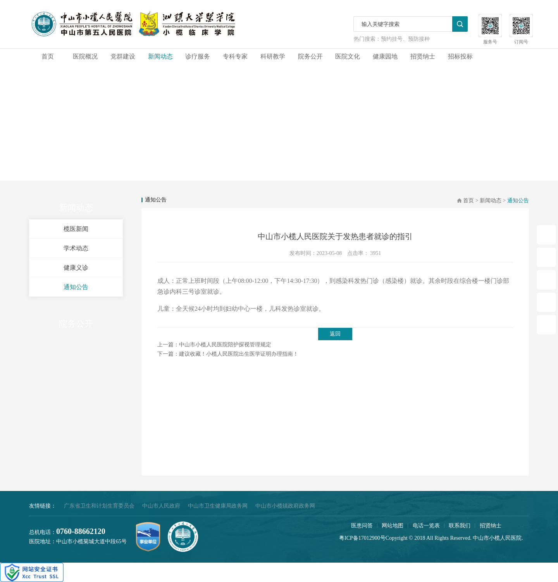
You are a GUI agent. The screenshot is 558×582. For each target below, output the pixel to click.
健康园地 (385, 56)
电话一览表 (426, 526)
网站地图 (392, 526)
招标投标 (460, 56)
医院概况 (85, 56)
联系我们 (459, 526)
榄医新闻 (76, 229)
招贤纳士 (422, 56)
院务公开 (310, 56)
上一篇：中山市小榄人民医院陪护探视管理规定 (214, 345)
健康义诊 (76, 267)
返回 (335, 334)
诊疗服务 (197, 56)
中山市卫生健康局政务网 (218, 506)
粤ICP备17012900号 (362, 538)
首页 (47, 56)
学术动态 (76, 248)
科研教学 (272, 56)
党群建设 (122, 56)
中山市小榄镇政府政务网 (285, 506)
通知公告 (76, 287)
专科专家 (235, 56)
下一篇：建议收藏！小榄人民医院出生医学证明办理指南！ (227, 354)
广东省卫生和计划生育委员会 (99, 506)
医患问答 (362, 526)
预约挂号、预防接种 (405, 39)
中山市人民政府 (161, 506)
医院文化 (347, 56)
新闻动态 (160, 56)
